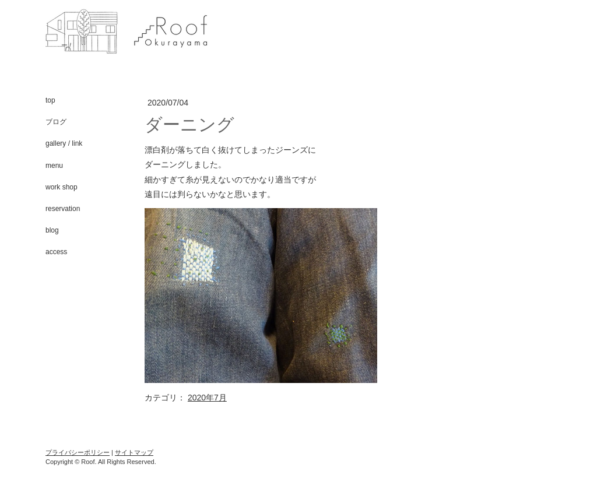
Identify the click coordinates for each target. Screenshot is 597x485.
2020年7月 (207, 397)
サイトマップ (134, 452)
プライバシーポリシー (77, 452)
